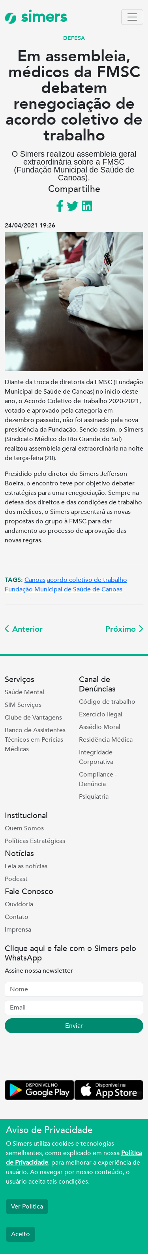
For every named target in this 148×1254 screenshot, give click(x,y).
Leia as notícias (26, 866)
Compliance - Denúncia (98, 779)
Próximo (124, 629)
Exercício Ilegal (100, 714)
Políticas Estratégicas (35, 841)
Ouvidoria (19, 904)
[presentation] (65, 1058)
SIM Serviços (23, 705)
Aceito (20, 1234)
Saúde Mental (24, 692)
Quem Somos (24, 828)
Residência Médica (106, 739)
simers (36, 17)
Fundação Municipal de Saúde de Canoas (63, 589)
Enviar (74, 1025)
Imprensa (18, 929)
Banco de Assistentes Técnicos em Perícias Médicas (35, 740)
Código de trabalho (107, 701)
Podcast (16, 879)
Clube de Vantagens (33, 717)
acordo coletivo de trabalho (87, 580)
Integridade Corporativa (96, 757)
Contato (16, 917)
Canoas (34, 580)
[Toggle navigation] (132, 17)
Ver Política (27, 1206)
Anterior (24, 629)
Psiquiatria (94, 796)
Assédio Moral (99, 727)
